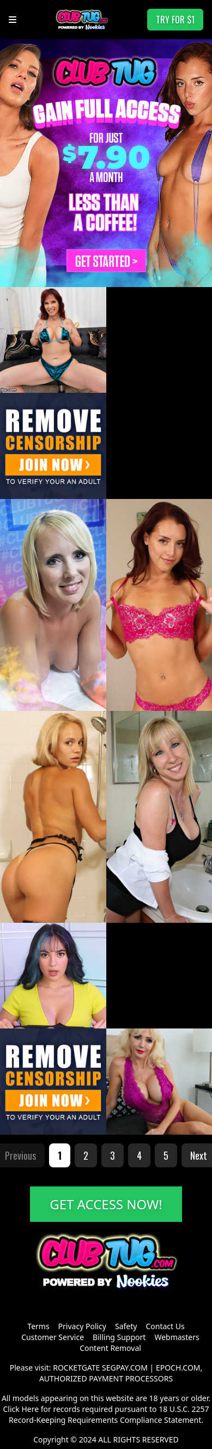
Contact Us (165, 1326)
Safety (126, 1326)
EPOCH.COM (178, 1367)
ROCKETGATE (76, 1367)
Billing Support (119, 1337)
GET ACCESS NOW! (106, 1204)
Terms (38, 1326)
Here (30, 1409)
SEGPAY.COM (125, 1367)
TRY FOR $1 (175, 19)
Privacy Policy (82, 1326)
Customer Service (52, 1337)
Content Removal (110, 1348)
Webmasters (176, 1337)
